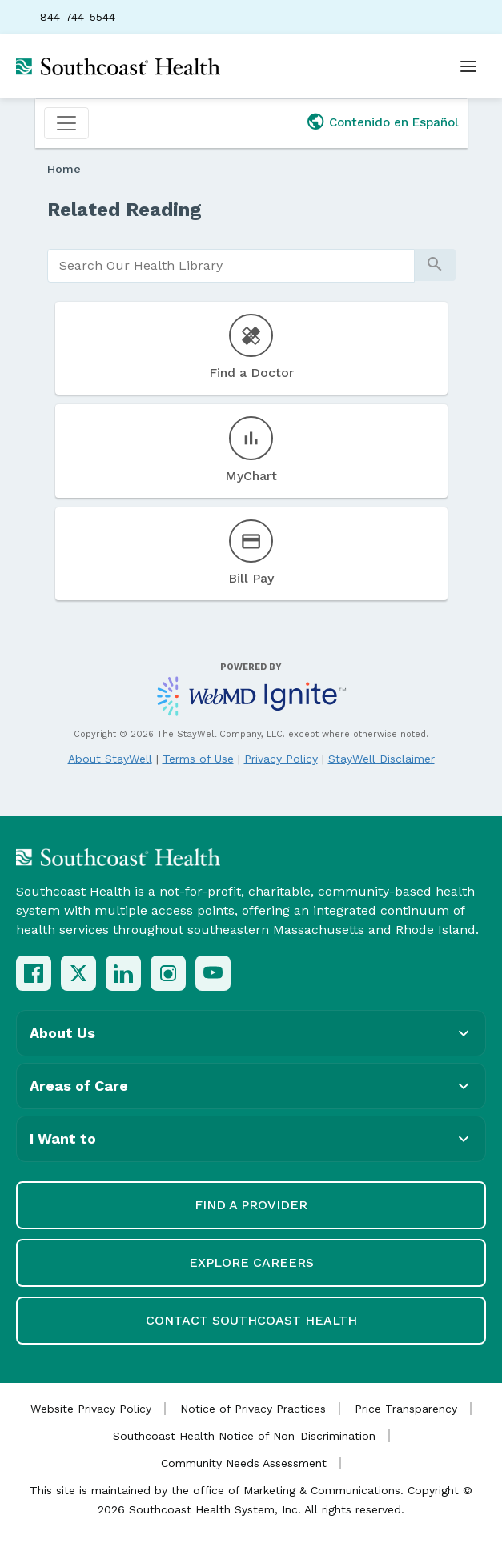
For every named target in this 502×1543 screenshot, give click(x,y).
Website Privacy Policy (90, 1408)
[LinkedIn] (123, 973)
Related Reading (124, 209)
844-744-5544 (77, 16)
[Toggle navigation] (66, 123)
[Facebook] (33, 973)
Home (64, 168)
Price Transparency (406, 1408)
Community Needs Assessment (244, 1463)
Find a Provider (251, 1204)
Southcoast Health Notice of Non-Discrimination (244, 1435)
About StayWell (110, 758)
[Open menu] (468, 66)
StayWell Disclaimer (381, 758)
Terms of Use (198, 758)
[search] (231, 265)
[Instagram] (168, 973)
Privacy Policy (281, 758)
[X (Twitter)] (78, 973)
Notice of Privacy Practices (253, 1408)
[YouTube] (213, 973)
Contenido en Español (394, 122)
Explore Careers (251, 1262)
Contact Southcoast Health (251, 1320)
